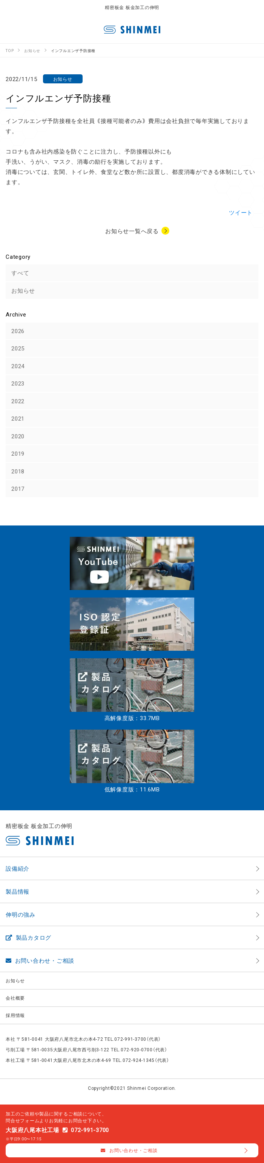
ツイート (241, 212)
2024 (18, 366)
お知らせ (23, 290)
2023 (18, 383)
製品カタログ (28, 937)
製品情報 (17, 891)
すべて (20, 273)
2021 (18, 418)
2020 (18, 436)
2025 (18, 348)
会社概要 (15, 997)
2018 (18, 471)
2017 (18, 488)
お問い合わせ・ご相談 (40, 960)
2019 (18, 453)
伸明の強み (20, 914)
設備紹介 (17, 868)
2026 (18, 331)
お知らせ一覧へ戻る (132, 231)
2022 (18, 401)
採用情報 (15, 1015)
